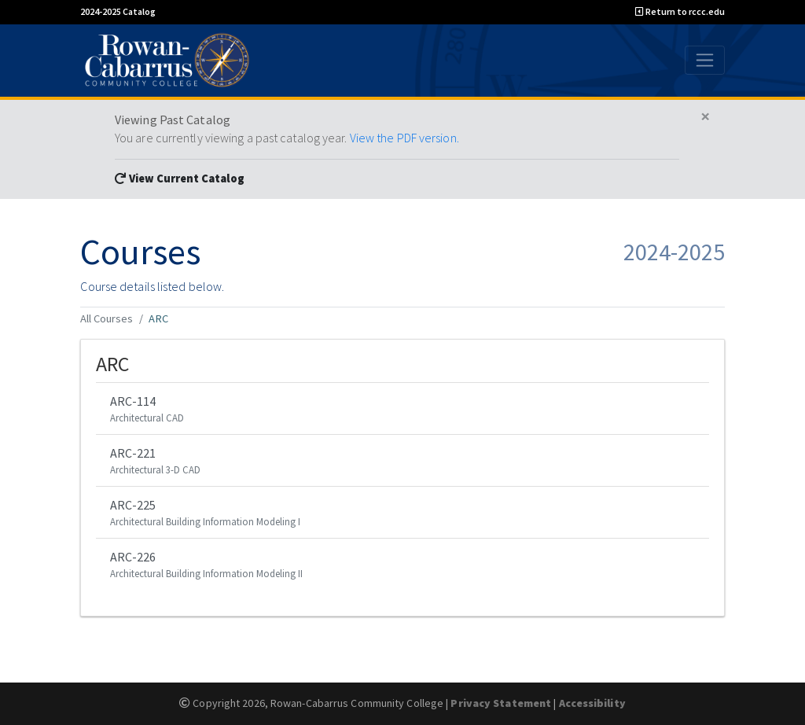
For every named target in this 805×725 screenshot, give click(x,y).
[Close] (705, 117)
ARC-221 (403, 461)
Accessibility (592, 703)
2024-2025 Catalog (118, 11)
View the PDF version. (404, 137)
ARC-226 (403, 565)
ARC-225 (403, 513)
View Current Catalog (179, 178)
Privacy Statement (500, 703)
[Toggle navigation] (705, 60)
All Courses (106, 318)
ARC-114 (403, 409)
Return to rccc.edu (680, 11)
